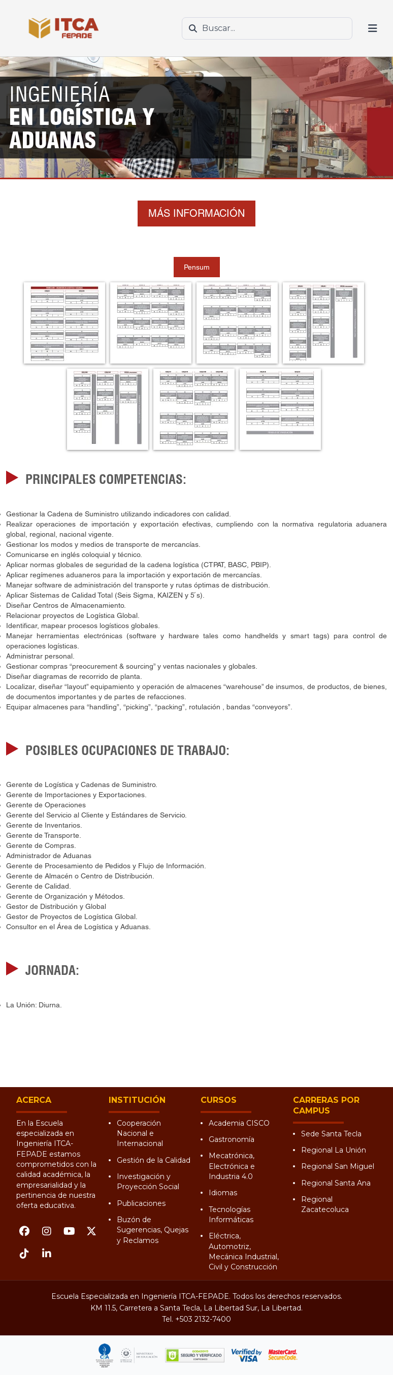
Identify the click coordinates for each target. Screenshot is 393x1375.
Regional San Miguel (337, 1166)
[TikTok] (24, 1254)
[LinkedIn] (47, 1254)
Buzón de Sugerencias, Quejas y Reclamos (152, 1230)
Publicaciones (141, 1203)
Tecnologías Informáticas (231, 1214)
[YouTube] (69, 1231)
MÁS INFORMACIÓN (196, 213)
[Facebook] (24, 1231)
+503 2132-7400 (203, 1319)
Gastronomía (231, 1139)
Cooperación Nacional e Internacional (140, 1134)
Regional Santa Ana (336, 1183)
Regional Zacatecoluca (325, 1204)
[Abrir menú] (373, 28)
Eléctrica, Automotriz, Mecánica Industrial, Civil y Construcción (244, 1251)
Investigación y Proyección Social (148, 1181)
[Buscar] (193, 28)
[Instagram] (47, 1231)
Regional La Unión (333, 1150)
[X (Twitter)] (91, 1231)
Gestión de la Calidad (153, 1160)
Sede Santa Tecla (331, 1133)
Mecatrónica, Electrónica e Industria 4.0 (232, 1166)
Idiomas (223, 1192)
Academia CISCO (239, 1123)
